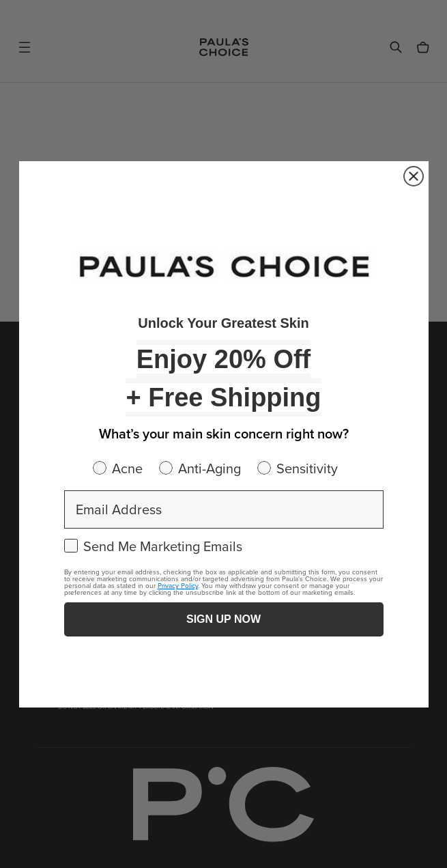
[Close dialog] (413, 176)
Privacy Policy (178, 585)
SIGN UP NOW (223, 619)
